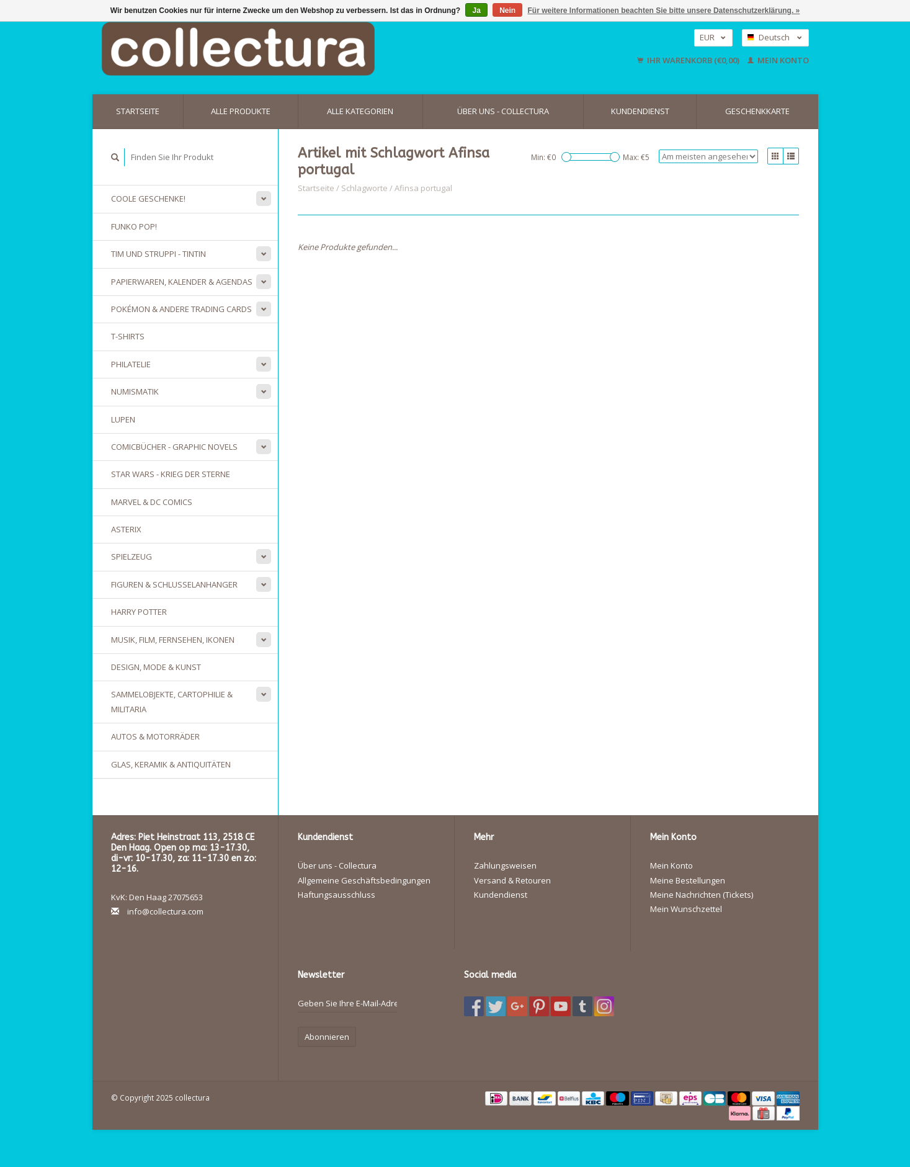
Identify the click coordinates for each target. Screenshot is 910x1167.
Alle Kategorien (360, 111)
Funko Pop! (134, 226)
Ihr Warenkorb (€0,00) (689, 60)
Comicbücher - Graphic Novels (174, 446)
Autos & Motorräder (155, 736)
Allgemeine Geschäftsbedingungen (364, 880)
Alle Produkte (240, 111)
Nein (507, 10)
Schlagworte (364, 188)
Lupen (123, 419)
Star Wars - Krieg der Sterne (170, 474)
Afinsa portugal (423, 188)
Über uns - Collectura (503, 111)
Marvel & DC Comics (151, 501)
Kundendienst (640, 111)
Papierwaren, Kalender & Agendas (181, 281)
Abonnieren (327, 1036)
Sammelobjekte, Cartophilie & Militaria (172, 701)
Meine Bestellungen (687, 880)
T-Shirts (128, 336)
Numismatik (135, 391)
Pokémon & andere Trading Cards (181, 309)
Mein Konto (778, 60)
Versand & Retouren (512, 880)
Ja (476, 10)
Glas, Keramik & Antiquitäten (171, 764)
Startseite (137, 111)
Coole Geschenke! (148, 198)
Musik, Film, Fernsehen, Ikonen (172, 639)
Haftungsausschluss (336, 894)
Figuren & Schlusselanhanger (174, 584)
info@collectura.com (165, 911)
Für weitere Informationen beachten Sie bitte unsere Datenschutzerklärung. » (664, 10)
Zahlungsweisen (505, 865)
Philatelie (131, 364)
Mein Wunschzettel (686, 908)
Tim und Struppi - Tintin (158, 253)
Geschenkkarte (757, 111)
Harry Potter (139, 611)
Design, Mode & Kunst (156, 667)
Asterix (126, 529)
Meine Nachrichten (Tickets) (701, 894)
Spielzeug (131, 556)
